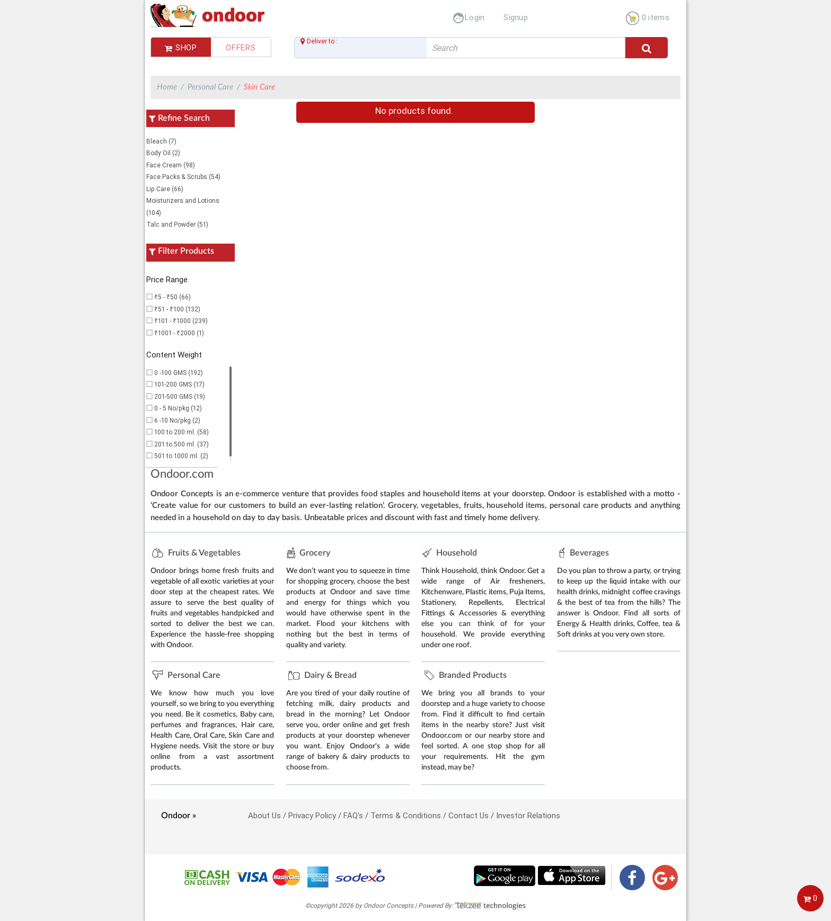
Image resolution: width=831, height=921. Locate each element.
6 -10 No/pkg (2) (177, 420)
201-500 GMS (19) (179, 396)
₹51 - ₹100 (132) (177, 309)
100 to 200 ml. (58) (181, 432)
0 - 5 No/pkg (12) (178, 408)
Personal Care (210, 87)
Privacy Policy (312, 815)
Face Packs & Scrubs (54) (183, 177)
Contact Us (468, 815)
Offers (241, 47)
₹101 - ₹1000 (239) (181, 321)
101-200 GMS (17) (179, 384)
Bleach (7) (161, 141)
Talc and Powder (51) (177, 224)
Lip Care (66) (164, 189)
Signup (515, 17)
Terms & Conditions (405, 815)
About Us (264, 815)
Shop (181, 47)
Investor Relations (528, 815)
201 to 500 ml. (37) (181, 444)
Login (468, 17)
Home (167, 87)
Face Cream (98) (170, 165)
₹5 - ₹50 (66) (172, 297)
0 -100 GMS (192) (178, 373)
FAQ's (353, 815)
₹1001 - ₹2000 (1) (179, 333)
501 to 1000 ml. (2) (181, 456)
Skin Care (259, 87)
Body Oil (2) (163, 153)
